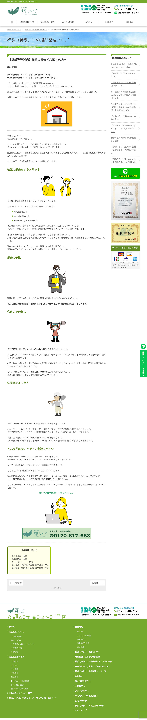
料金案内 (14, 652)
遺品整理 (14, 661)
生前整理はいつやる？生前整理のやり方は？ (123, 84)
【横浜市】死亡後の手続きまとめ (123, 75)
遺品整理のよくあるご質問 (20, 693)
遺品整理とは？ (17, 636)
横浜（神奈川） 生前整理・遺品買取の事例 (93, 662)
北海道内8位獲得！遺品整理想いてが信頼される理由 (124, 66)
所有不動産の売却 (17, 685)
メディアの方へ (81, 691)
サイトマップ (81, 710)
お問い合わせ (81, 701)
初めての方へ (16, 640)
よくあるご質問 (68, 22)
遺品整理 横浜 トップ (14, 30)
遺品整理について (27, 22)
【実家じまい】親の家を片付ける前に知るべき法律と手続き (123, 150)
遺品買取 (14, 665)
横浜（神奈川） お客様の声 (87, 652)
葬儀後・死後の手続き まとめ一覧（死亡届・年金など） (33, 698)
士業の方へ (80, 686)
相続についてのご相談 (19, 689)
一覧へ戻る (57, 588)
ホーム (12, 22)
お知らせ (79, 676)
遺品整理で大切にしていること (23, 644)
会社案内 (80, 631)
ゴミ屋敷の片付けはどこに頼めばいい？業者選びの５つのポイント (123, 95)
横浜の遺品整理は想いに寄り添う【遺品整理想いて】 (22, 11)
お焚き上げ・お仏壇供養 (20, 681)
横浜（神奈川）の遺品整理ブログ (36, 30)
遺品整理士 (81, 639)
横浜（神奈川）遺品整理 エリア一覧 (90, 671)
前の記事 (18, 583)
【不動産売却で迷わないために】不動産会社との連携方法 (123, 160)
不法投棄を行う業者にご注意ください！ (92, 666)
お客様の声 (109, 22)
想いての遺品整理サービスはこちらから (56, 493)
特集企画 (129, 22)
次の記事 (95, 583)
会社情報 (88, 22)
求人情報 (80, 647)
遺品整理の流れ (17, 648)
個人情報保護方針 (82, 681)
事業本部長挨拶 (83, 643)
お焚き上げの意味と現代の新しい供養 (123, 139)
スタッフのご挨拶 (84, 635)
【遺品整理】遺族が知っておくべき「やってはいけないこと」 (123, 128)
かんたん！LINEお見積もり (87, 696)
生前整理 (14, 669)
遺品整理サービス (47, 22)
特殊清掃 (14, 673)
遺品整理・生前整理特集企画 (87, 657)
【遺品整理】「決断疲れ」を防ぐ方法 (123, 118)
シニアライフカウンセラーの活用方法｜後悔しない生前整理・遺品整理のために (123, 107)
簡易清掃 (14, 677)
